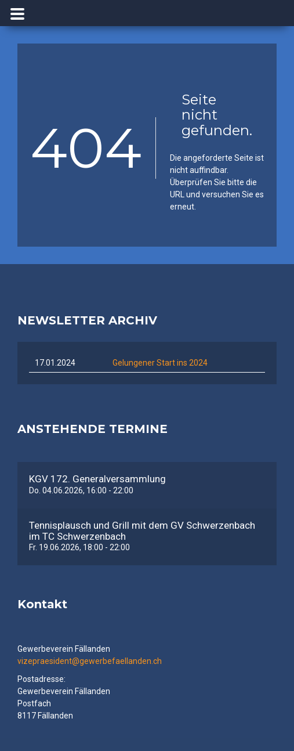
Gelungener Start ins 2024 (160, 362)
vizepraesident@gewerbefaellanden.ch (89, 661)
